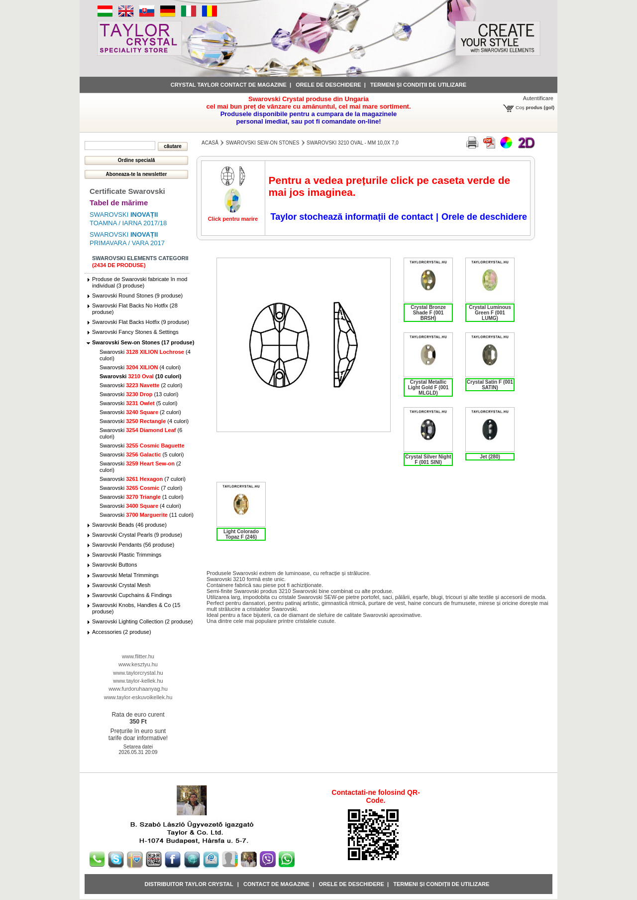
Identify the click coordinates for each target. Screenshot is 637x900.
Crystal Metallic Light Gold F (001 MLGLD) (428, 387)
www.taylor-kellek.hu (138, 681)
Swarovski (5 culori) (139, 403)
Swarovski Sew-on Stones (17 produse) (143, 342)
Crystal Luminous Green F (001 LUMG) (490, 312)
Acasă (210, 143)
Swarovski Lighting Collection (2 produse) (142, 621)
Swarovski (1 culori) (142, 497)
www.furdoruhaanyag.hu (138, 689)
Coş (520, 107)
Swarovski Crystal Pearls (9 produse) (137, 535)
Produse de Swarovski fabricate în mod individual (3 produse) (139, 282)
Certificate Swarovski (127, 191)
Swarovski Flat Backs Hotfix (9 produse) (140, 322)
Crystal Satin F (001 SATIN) (490, 384)
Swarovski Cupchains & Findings (132, 595)
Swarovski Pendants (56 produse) (133, 545)
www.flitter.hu (138, 656)
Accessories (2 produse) (121, 632)
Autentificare (538, 98)
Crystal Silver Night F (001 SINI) (428, 459)
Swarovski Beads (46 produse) (129, 525)
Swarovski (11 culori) (147, 515)
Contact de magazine (276, 884)
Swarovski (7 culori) (143, 479)
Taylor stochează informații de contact (351, 217)
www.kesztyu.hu (138, 664)
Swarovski (142, 446)
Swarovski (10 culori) (140, 376)
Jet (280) (490, 456)
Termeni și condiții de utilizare (418, 85)
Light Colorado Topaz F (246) (241, 534)
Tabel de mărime (119, 202)
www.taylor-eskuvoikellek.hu (138, 697)
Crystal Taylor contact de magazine (229, 85)
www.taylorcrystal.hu (138, 673)
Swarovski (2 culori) (141, 385)
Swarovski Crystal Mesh (121, 585)
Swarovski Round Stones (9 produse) (137, 296)
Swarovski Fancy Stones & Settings (135, 332)
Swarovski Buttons (114, 565)
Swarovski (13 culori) (139, 394)
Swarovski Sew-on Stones (263, 143)
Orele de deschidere (328, 85)
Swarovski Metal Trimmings (125, 575)
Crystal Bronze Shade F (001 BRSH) (428, 312)
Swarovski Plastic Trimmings (126, 555)
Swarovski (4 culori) (140, 367)
